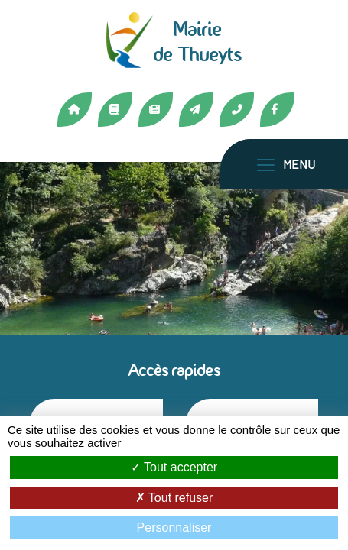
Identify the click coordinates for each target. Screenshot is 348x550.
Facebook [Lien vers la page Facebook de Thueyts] (277, 109)
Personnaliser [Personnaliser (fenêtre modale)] (174, 527)
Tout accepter (174, 467)
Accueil (74, 109)
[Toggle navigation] (287, 164)
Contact (196, 109)
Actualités (155, 109)
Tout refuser (174, 497)
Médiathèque (115, 109)
